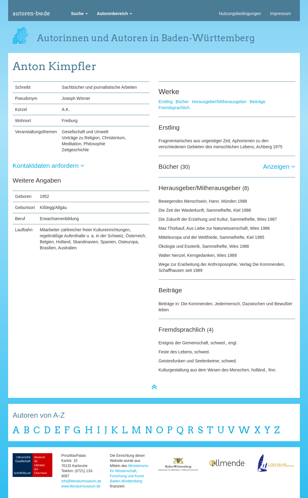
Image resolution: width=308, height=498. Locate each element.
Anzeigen (279, 166)
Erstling (166, 101)
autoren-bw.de (31, 13)
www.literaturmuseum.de (80, 486)
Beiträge (257, 101)
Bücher (182, 101)
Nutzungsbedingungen (240, 13)
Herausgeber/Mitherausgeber (219, 101)
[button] (79, 13)
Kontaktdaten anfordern (49, 165)
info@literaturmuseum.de (81, 481)
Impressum (280, 13)
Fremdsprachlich (174, 107)
